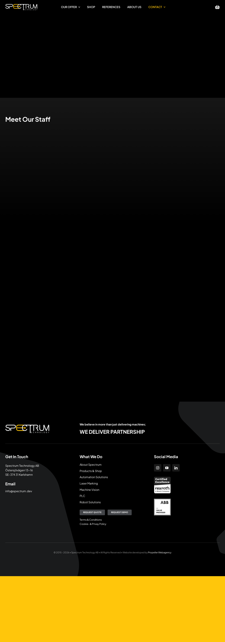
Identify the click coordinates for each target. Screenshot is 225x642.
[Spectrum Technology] (21, 5)
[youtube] (167, 467)
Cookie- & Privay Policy (93, 523)
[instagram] (157, 467)
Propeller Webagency (159, 552)
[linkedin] (176, 467)
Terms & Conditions (91, 519)
